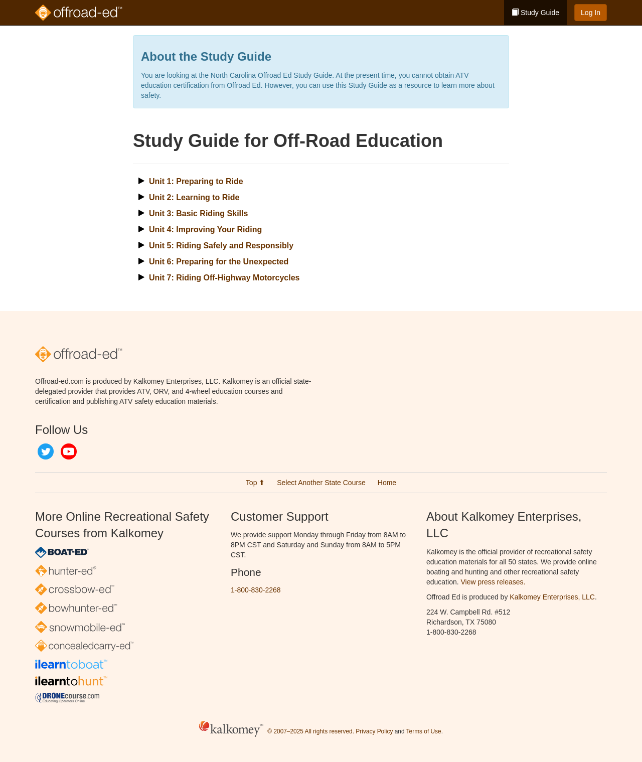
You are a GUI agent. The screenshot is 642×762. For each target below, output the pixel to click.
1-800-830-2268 (256, 590)
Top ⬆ (255, 483)
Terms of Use (423, 731)
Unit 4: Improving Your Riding (205, 229)
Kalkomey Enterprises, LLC (552, 597)
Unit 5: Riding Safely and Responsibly (221, 245)
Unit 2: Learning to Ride (194, 197)
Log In (590, 13)
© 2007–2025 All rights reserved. (310, 731)
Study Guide (535, 13)
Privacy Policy (374, 731)
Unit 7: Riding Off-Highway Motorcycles (224, 277)
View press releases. (493, 582)
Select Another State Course (321, 483)
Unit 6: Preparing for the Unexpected (218, 261)
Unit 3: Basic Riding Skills (198, 213)
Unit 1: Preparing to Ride (196, 181)
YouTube (69, 451)
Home (387, 483)
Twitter (46, 451)
